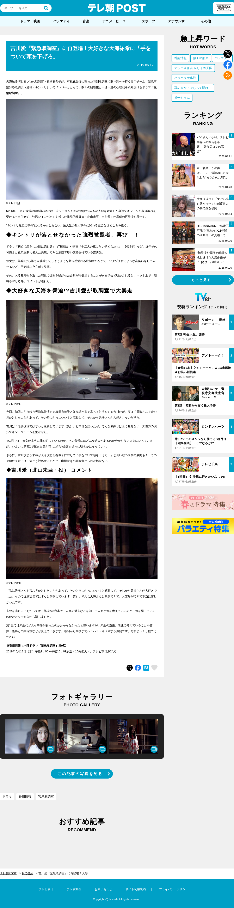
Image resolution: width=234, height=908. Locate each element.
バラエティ (61, 21)
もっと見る (201, 280)
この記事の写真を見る (80, 774)
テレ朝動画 (74, 889)
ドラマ (7, 796)
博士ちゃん (182, 97)
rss (227, 75)
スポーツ (148, 21)
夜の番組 (27, 873)
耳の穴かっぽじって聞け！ (192, 88)
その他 (206, 21)
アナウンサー (178, 21)
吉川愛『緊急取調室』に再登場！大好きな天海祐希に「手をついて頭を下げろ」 (67, 873)
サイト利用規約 (135, 889)
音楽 (86, 21)
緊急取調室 (48, 645)
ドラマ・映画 (30, 21)
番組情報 (25, 796)
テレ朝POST (117, 8)
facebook (227, 64)
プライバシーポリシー (173, 889)
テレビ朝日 (46, 889)
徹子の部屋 (200, 58)
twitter (227, 54)
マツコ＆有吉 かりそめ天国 (193, 68)
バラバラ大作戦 (185, 78)
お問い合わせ (103, 889)
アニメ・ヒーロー (115, 21)
